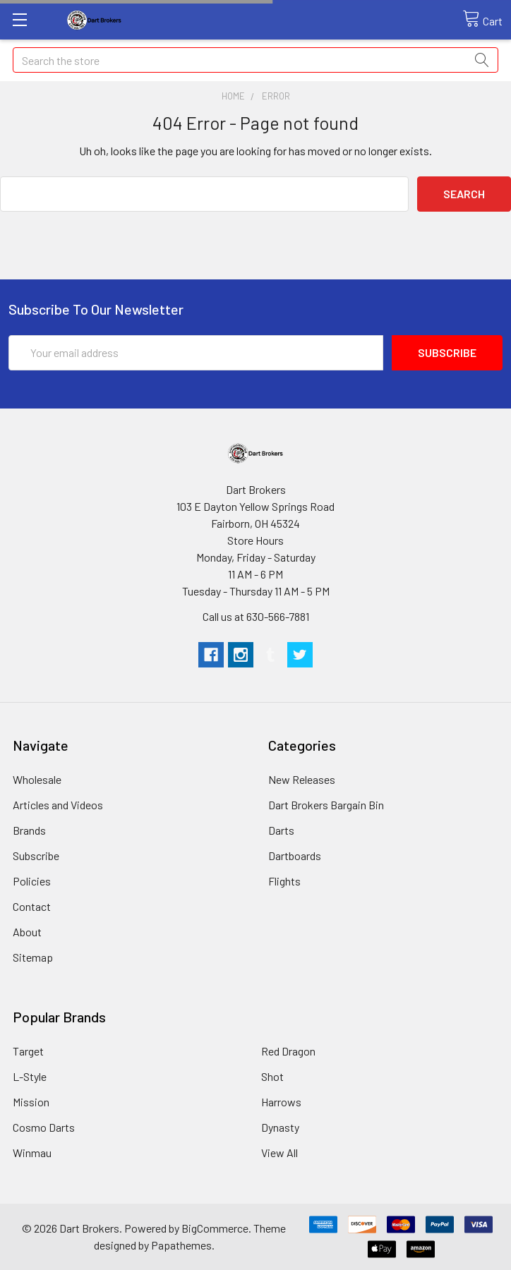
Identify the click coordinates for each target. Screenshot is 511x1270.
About (27, 931)
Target (28, 1051)
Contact (32, 906)
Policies (32, 881)
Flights (284, 881)
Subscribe (36, 855)
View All (279, 1152)
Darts (281, 830)
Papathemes (181, 1245)
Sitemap (33, 957)
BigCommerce (214, 1228)
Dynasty (280, 1127)
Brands (29, 830)
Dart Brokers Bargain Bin (326, 804)
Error (276, 96)
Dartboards (294, 855)
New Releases (301, 779)
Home (233, 96)
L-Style (30, 1076)
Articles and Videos (58, 804)
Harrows (281, 1101)
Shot (272, 1076)
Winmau (32, 1152)
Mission (31, 1101)
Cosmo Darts (44, 1127)
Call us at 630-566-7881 (256, 616)
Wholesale (37, 779)
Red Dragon (288, 1051)
